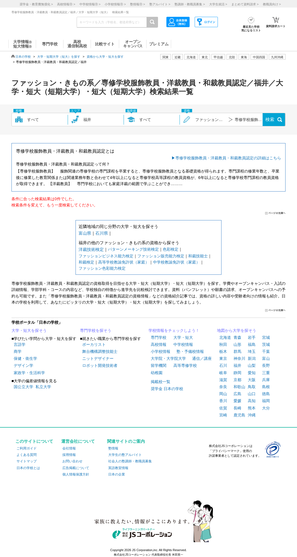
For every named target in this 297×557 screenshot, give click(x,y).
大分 (266, 408)
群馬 (237, 351)
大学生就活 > (218, 4)
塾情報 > (137, 4)
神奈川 (239, 358)
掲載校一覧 (160, 381)
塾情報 (113, 448)
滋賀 (223, 379)
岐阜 (223, 372)
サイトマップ (26, 461)
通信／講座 (202, 358)
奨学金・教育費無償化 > (36, 4)
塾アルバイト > (159, 4)
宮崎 (223, 415)
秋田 (223, 344)
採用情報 (69, 455)
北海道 (191, 57)
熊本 (252, 408)
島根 (266, 386)
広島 (237, 393)
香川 (223, 400)
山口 (252, 393)
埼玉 (252, 351)
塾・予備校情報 (190, 351)
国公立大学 (23, 386)
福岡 (266, 400)
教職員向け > (272, 4)
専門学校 (158, 337)
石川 (223, 365)
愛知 (252, 372)
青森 (237, 337)
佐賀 (223, 408)
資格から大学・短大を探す (105, 56)
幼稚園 (156, 372)
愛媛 (237, 400)
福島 (252, 344)
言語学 (19, 344)
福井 (237, 365)
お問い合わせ (72, 461)
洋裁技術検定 (91, 249)
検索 (269, 119)
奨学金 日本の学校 (167, 388)
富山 (266, 358)
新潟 (252, 358)
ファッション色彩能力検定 (102, 268)
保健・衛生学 (25, 358)
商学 (18, 351)
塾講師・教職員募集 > (190, 4)
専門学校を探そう (95, 330)
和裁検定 (86, 262)
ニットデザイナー (98, 358)
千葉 (266, 351)
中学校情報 (183, 344)
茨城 (266, 344)
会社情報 (69, 448)
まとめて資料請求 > (244, 4)
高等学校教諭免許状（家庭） (123, 262)
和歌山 (239, 386)
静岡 (237, 372)
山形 (237, 344)
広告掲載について (75, 468)
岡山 (223, 393)
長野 (266, 365)
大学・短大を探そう (29, 330)
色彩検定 (170, 249)
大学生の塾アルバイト (125, 455)
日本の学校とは (28, 468)
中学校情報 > (89, 4)
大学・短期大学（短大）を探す (58, 56)
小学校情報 (160, 351)
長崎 (237, 408)
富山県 (85, 233)
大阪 (252, 379)
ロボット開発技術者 (99, 365)
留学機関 (158, 365)
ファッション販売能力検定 (160, 256)
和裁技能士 (198, 256)
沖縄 (252, 415)
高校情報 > (66, 4)
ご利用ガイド (26, 448)
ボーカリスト (94, 344)
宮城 (266, 337)
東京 (223, 358)
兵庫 (266, 379)
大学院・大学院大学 (168, 358)
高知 (252, 400)
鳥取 (252, 386)
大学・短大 (183, 337)
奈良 (223, 386)
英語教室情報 (118, 468)
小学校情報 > (115, 4)
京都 (237, 379)
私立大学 (43, 386)
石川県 (101, 233)
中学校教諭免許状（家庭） (176, 262)
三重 (266, 372)
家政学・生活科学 (29, 372)
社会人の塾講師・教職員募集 (130, 461)
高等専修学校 (185, 365)
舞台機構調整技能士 (99, 351)
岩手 (252, 337)
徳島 (266, 393)
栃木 (223, 351)
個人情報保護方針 (75, 474)
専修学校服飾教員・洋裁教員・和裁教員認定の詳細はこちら (228, 158)
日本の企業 (116, 474)
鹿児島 (239, 415)
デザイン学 (23, 365)
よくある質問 (26, 455)
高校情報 (158, 344)
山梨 (252, 365)
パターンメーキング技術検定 (133, 249)
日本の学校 (23, 56)
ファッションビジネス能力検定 (106, 256)
